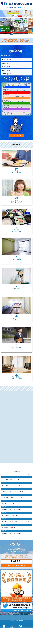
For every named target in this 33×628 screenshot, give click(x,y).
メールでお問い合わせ (16, 567)
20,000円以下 (6, 60)
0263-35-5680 (16, 562)
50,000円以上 (6, 74)
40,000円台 (6, 70)
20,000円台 (6, 63)
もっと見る (16, 135)
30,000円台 (6, 67)
